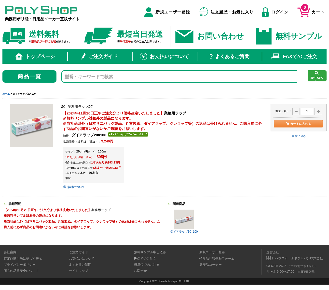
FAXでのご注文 (294, 56)
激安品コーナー (210, 264)
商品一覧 (29, 76)
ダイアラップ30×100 (184, 221)
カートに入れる (298, 124)
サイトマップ (78, 271)
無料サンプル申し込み (150, 252)
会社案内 (10, 252)
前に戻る (298, 136)
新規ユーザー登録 (167, 12)
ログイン (275, 12)
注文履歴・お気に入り (226, 12)
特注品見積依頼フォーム (216, 258)
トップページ (35, 56)
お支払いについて (164, 56)
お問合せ (140, 271)
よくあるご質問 (229, 56)
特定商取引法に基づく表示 (23, 258)
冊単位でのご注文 (147, 264)
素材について (75, 187)
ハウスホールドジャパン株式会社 (299, 258)
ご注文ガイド (100, 56)
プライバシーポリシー (20, 264)
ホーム (6, 93)
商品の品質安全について (21, 271)
